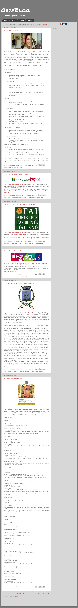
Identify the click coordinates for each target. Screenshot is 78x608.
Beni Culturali (12, 167)
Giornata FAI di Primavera (21, 234)
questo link (7, 192)
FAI (17, 167)
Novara (26, 197)
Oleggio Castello (31, 371)
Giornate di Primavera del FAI (13, 378)
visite (20, 167)
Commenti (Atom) (13, 597)
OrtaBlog (15, 10)
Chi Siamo (21, 20)
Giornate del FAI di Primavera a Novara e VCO (18, 174)
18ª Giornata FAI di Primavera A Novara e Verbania (19, 204)
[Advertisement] (21, 602)
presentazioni (39, 371)
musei (20, 589)
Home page (7, 20)
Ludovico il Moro (9, 318)
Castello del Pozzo (21, 371)
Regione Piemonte (29, 276)
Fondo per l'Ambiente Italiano (17, 185)
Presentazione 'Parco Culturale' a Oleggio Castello (19, 283)
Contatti (14, 20)
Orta (18, 276)
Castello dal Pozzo (30, 313)
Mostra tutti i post (41, 25)
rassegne (22, 276)
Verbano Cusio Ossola (34, 197)
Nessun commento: (29, 165)
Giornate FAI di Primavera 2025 (13, 30)
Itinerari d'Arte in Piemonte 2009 (13, 251)
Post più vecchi (43, 594)
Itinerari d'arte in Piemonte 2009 (24, 265)
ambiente (11, 197)
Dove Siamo (30, 20)
